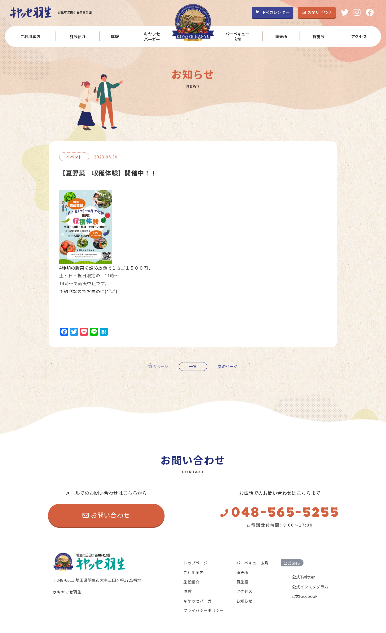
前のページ (158, 366)
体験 (115, 36)
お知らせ (244, 601)
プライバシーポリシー (203, 610)
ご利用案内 (30, 36)
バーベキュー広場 (237, 36)
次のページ (228, 366)
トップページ (195, 563)
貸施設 (318, 36)
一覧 (193, 366)
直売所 (281, 36)
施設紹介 (78, 36)
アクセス (359, 36)
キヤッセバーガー (152, 36)
